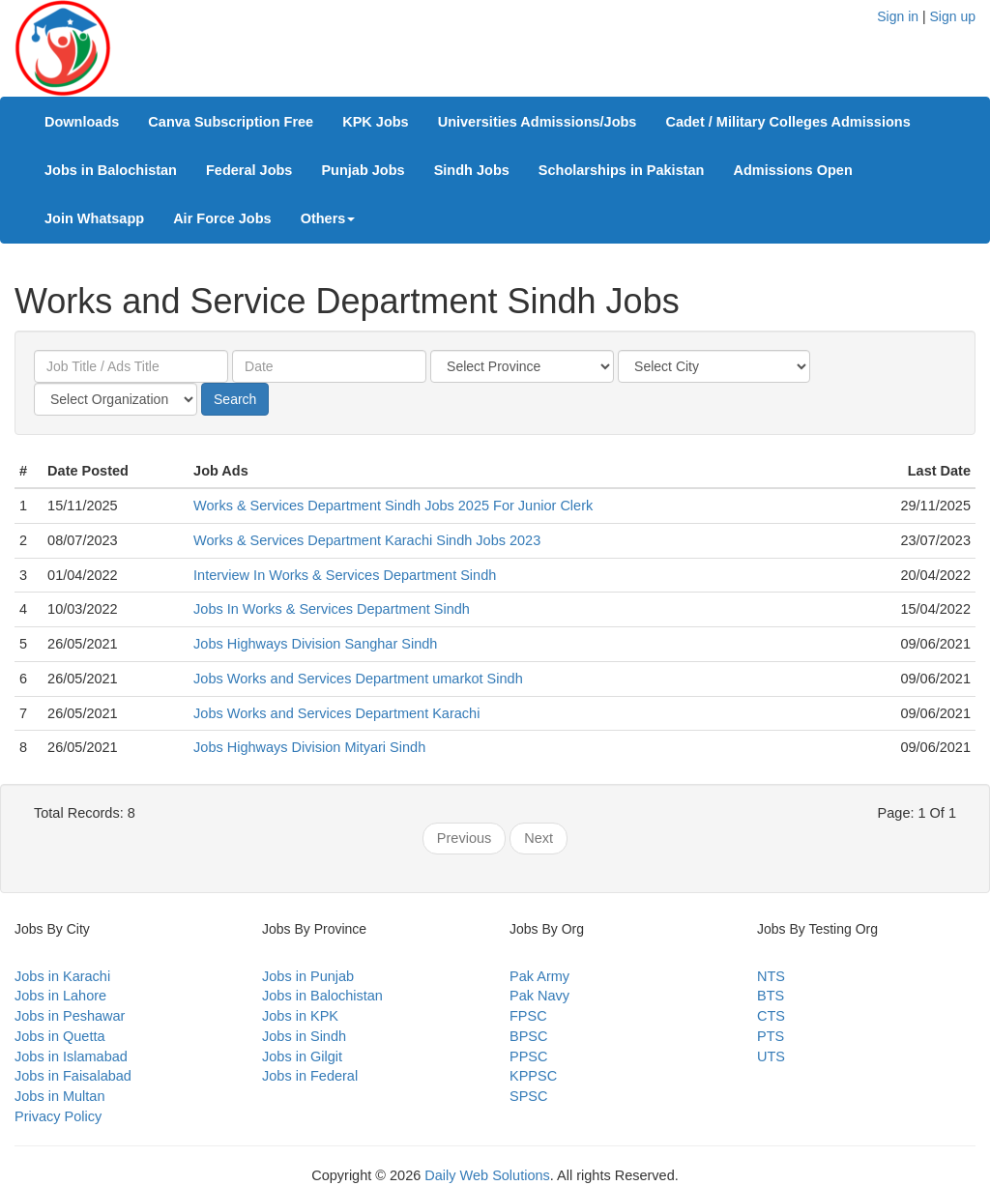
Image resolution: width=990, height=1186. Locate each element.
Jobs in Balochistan (110, 170)
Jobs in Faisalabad (73, 1076)
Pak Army (539, 976)
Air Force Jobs (222, 218)
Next (538, 838)
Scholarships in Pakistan (622, 170)
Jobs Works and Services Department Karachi (336, 713)
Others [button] (328, 218)
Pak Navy (539, 995)
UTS (771, 1056)
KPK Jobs (375, 122)
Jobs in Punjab (308, 976)
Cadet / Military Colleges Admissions (787, 122)
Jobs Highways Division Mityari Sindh (309, 747)
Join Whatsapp (94, 218)
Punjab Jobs (362, 170)
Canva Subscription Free (230, 122)
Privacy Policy (58, 1116)
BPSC (529, 1036)
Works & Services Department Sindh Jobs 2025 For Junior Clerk (393, 505)
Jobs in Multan (60, 1096)
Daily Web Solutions (487, 1175)
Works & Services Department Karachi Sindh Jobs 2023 (366, 540)
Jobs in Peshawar (70, 1016)
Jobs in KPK (300, 1016)
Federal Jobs (249, 170)
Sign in (897, 16)
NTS (771, 976)
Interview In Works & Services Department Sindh (344, 575)
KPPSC (533, 1076)
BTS (770, 995)
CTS (771, 1016)
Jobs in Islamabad (71, 1056)
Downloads (81, 122)
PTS (770, 1036)
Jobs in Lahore (60, 995)
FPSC (528, 1016)
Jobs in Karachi (62, 976)
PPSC (529, 1056)
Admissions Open (792, 170)
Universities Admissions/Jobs (537, 122)
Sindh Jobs (472, 170)
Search (235, 399)
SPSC (529, 1096)
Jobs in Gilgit (302, 1056)
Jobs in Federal (310, 1076)
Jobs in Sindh (304, 1036)
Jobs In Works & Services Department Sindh (331, 609)
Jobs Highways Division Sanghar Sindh (315, 643)
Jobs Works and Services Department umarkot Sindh (358, 678)
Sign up (952, 16)
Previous (464, 838)
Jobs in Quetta (60, 1036)
